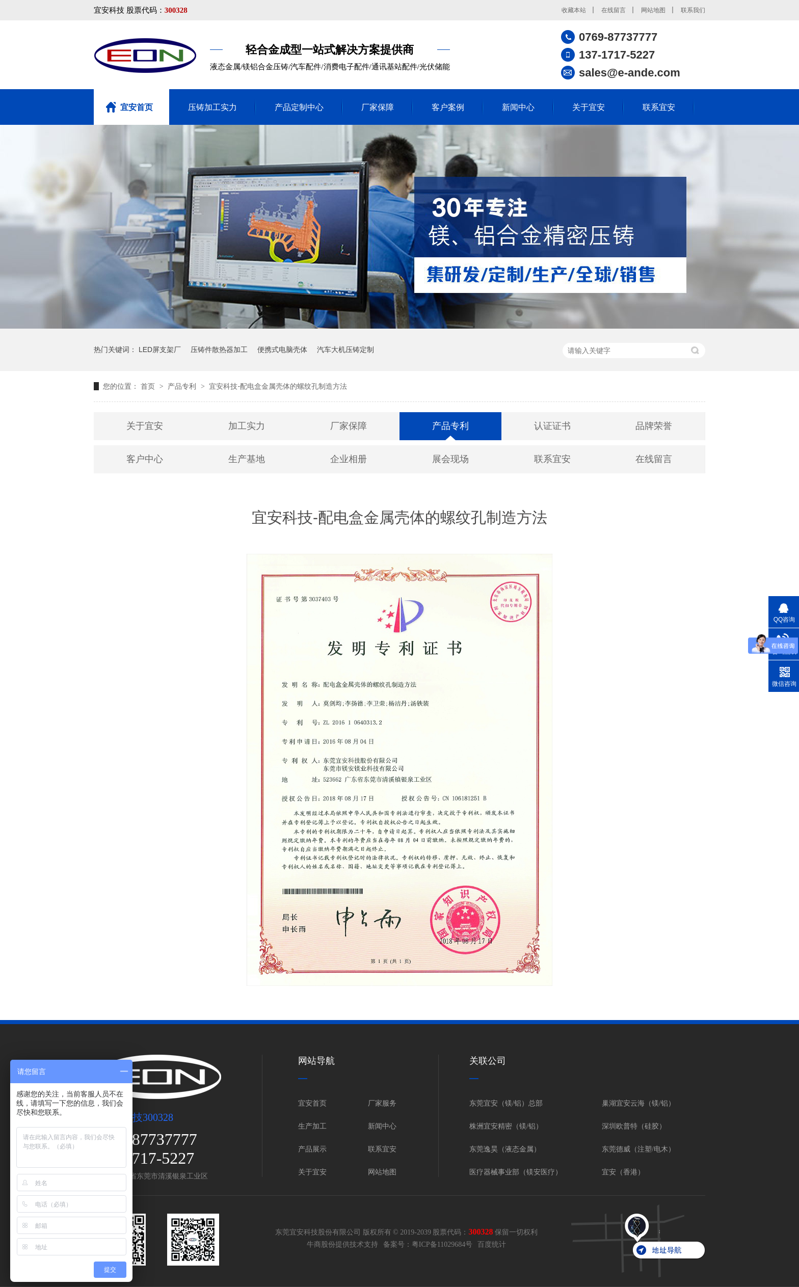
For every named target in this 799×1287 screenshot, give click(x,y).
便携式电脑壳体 (282, 349)
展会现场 (450, 459)
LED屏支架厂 (160, 349)
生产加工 (312, 1126)
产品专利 (183, 386)
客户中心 (144, 459)
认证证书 (552, 426)
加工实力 (246, 426)
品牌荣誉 (653, 426)
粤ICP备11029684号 (442, 1244)
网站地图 (653, 10)
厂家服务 (382, 1103)
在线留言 (613, 10)
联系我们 (693, 10)
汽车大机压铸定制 (345, 349)
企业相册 (348, 459)
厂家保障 (377, 107)
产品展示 (312, 1149)
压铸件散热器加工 (219, 349)
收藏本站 (574, 10)
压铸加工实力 (212, 107)
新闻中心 (518, 107)
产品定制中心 (299, 107)
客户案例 (448, 107)
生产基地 (246, 459)
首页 (149, 386)
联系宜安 (659, 107)
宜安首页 (136, 107)
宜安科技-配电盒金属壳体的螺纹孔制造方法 (278, 386)
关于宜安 (588, 107)
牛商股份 (321, 1244)
